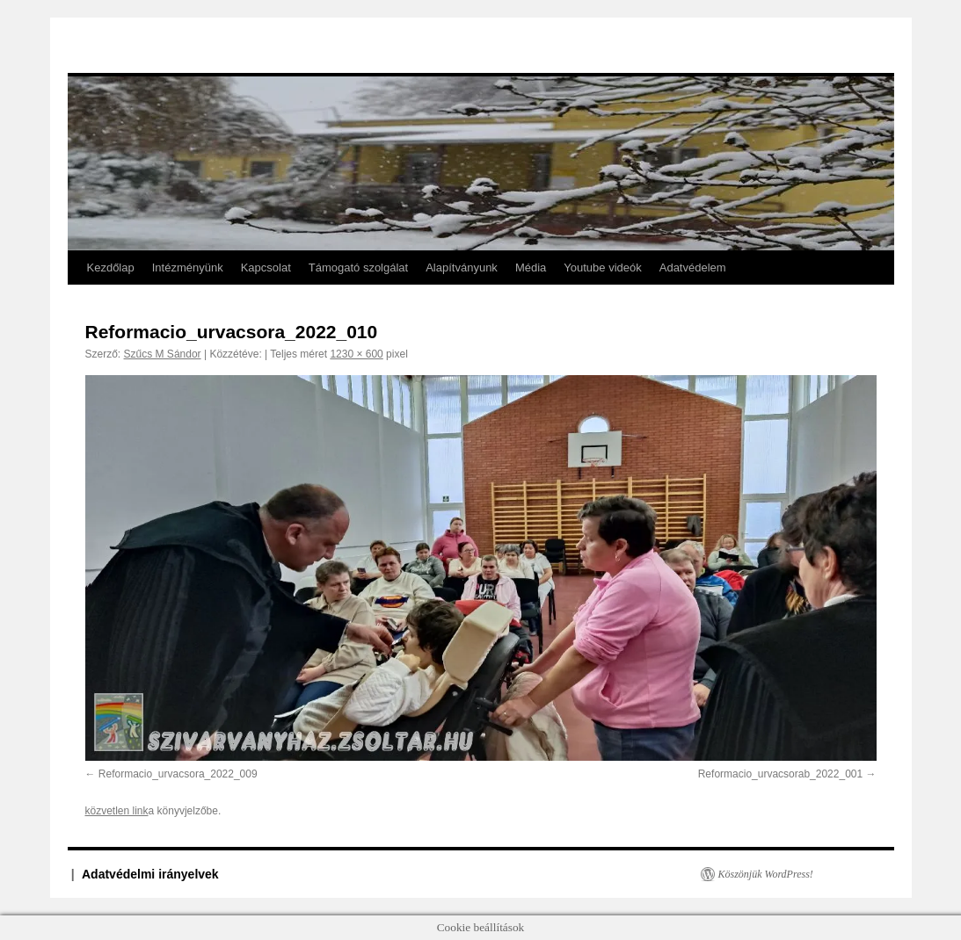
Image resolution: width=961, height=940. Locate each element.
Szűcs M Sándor (162, 354)
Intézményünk (187, 267)
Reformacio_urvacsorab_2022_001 (780, 774)
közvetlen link (117, 811)
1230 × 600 (356, 354)
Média (530, 267)
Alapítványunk (462, 267)
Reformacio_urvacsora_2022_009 (178, 774)
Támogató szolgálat (358, 267)
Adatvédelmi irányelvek (150, 874)
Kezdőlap (111, 267)
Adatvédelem (692, 267)
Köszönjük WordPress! (765, 874)
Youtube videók (602, 267)
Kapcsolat (266, 267)
